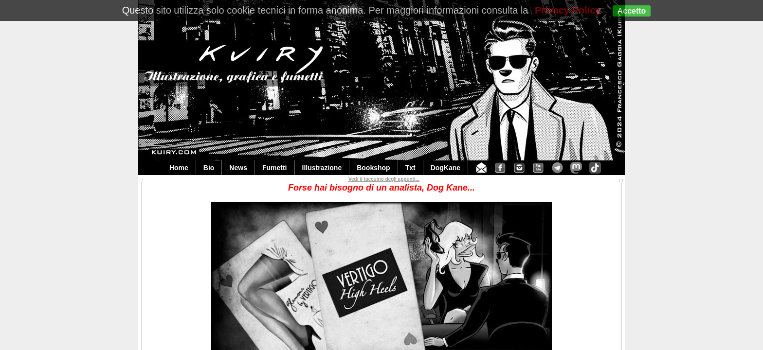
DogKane (445, 168)
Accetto (632, 11)
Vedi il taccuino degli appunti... (383, 179)
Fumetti (274, 168)
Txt (410, 168)
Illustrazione (322, 168)
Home (178, 168)
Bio (209, 168)
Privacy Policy (568, 10)
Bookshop (373, 168)
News (238, 168)
